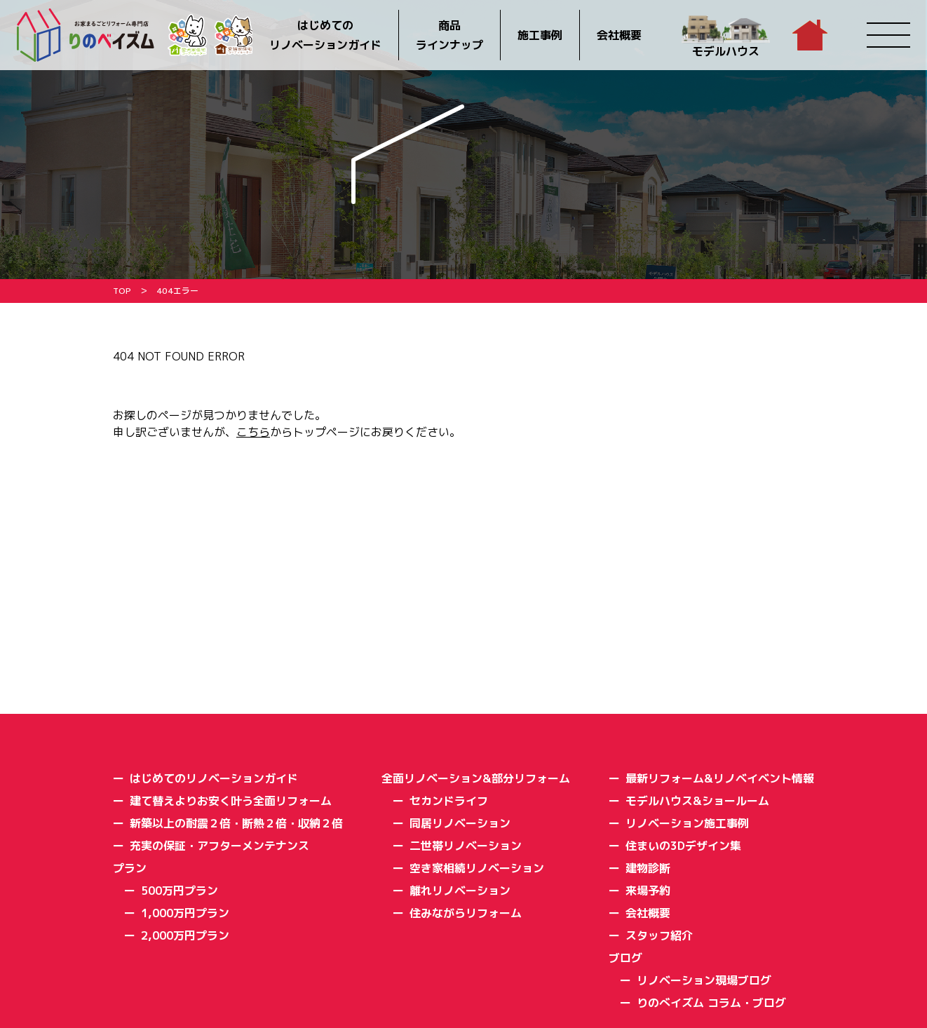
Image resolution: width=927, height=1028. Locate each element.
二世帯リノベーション (466, 845)
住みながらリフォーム (466, 913)
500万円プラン (179, 890)
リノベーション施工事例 (687, 823)
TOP (122, 291)
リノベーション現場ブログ (704, 980)
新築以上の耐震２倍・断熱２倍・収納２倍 (236, 823)
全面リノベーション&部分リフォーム (475, 778)
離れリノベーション (460, 890)
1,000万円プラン (185, 913)
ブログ (625, 958)
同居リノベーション (460, 823)
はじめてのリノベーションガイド (325, 35)
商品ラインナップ (449, 35)
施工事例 (539, 35)
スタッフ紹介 (659, 935)
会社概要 (619, 35)
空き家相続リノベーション (477, 868)
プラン (130, 868)
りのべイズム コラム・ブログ (711, 1002)
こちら (253, 432)
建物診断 (647, 868)
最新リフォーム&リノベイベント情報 (719, 778)
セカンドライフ (449, 801)
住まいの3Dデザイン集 (683, 845)
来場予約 (647, 890)
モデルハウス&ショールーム (697, 801)
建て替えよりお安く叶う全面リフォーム (231, 801)
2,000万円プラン (185, 935)
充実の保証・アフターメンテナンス (219, 845)
